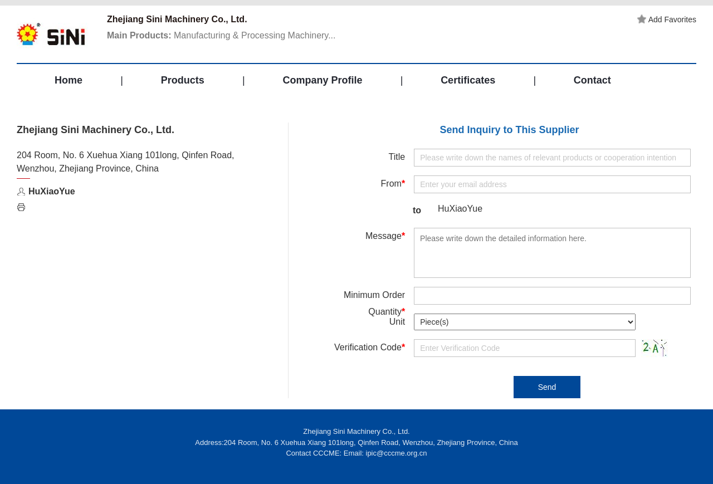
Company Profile (322, 80)
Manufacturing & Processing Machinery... (221, 35)
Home (68, 80)
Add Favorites (666, 19)
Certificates (468, 80)
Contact (592, 80)
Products (182, 80)
